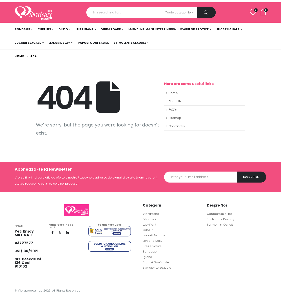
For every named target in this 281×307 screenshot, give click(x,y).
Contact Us (177, 126)
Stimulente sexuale (130, 43)
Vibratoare (111, 29)
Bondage (22, 29)
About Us (175, 101)
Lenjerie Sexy (59, 43)
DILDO (63, 29)
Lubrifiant (85, 29)
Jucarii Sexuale (28, 43)
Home (173, 93)
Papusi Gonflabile (93, 43)
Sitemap (175, 118)
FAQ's (173, 109)
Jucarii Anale (227, 29)
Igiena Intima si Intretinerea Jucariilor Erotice (168, 29)
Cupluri (44, 29)
